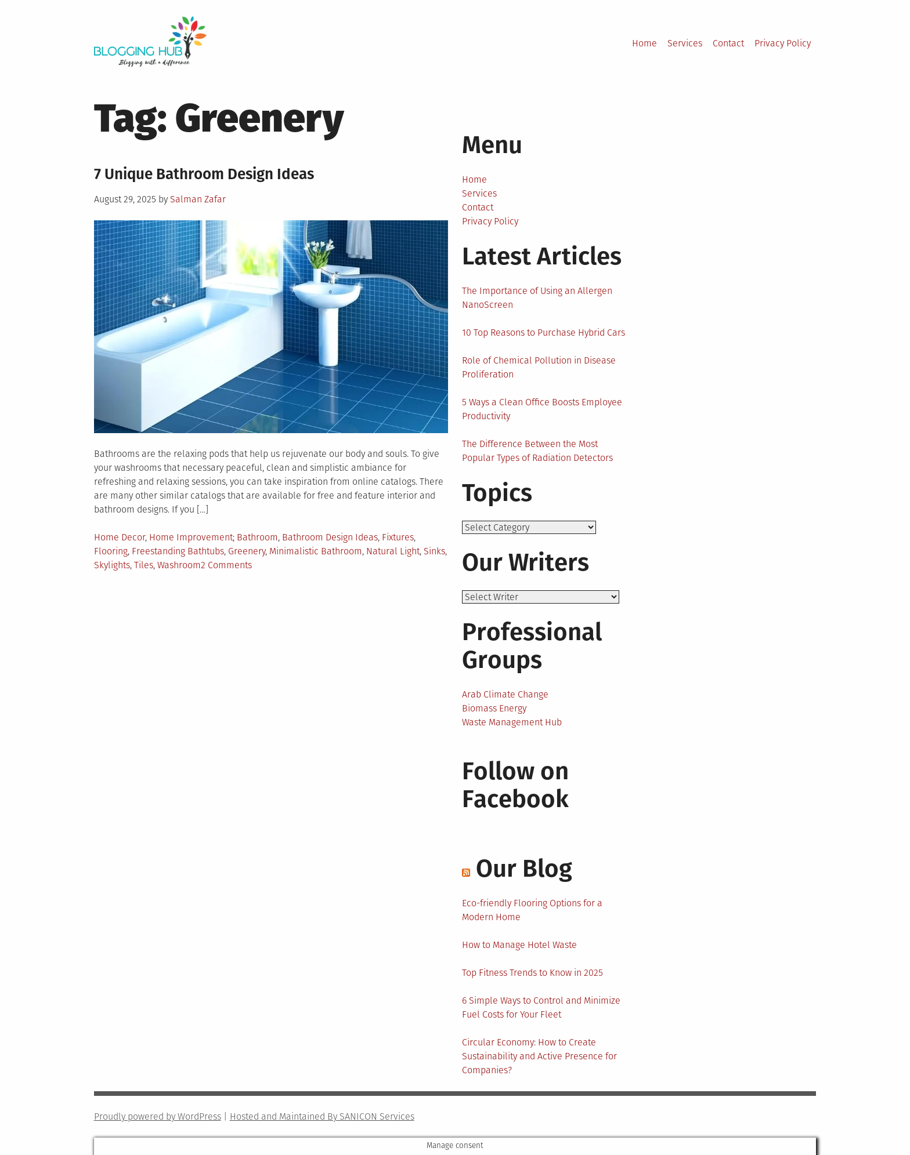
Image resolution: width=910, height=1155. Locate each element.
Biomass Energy (494, 708)
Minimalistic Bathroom (315, 551)
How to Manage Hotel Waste (519, 944)
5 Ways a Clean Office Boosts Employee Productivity (542, 409)
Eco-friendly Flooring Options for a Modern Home (532, 910)
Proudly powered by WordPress (157, 1116)
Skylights (112, 565)
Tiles (143, 565)
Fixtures (398, 537)
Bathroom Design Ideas (330, 537)
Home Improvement (191, 537)
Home (644, 43)
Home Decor (119, 537)
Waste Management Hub (512, 722)
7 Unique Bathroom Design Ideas (204, 174)
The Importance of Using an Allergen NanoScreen (537, 297)
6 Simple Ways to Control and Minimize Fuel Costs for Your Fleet (541, 1007)
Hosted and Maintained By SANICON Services (322, 1116)
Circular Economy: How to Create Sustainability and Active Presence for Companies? (539, 1056)
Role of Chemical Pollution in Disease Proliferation (539, 367)
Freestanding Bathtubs (178, 551)
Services (684, 43)
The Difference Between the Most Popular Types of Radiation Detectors (537, 450)
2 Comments (226, 565)
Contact (728, 43)
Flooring (111, 551)
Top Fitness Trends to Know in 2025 (532, 972)
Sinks (434, 551)
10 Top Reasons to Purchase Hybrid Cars (543, 332)
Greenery (246, 551)
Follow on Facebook (515, 785)
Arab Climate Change (505, 694)
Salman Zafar (198, 199)
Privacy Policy (782, 43)
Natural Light (393, 551)
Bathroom (257, 537)
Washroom (179, 565)
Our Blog (524, 868)
